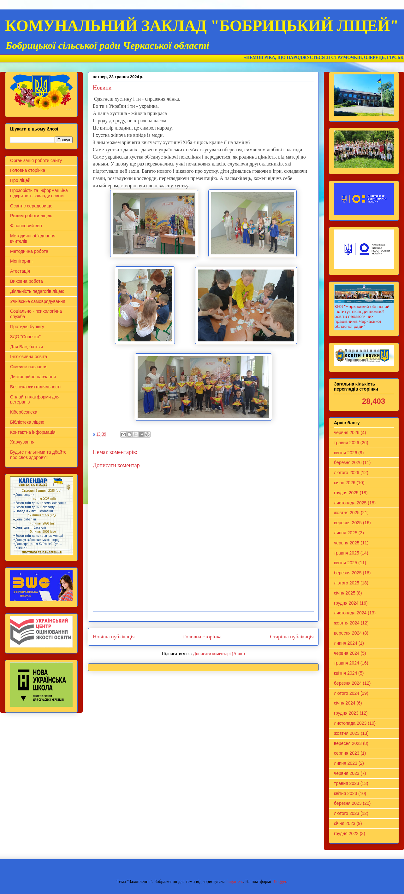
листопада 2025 (350, 502)
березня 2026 (348, 462)
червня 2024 (346, 653)
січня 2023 (344, 823)
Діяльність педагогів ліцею (37, 291)
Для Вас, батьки (26, 346)
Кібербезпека (23, 412)
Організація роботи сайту (36, 160)
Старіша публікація (292, 637)
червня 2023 (346, 773)
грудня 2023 (346, 713)
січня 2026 (344, 482)
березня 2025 (348, 572)
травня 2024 (346, 662)
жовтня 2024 (346, 622)
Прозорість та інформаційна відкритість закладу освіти (39, 193)
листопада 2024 (350, 612)
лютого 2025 (346, 582)
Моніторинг (21, 261)
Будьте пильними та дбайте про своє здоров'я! (38, 455)
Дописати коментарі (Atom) (219, 653)
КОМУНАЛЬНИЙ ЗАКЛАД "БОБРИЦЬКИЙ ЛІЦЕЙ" (202, 25)
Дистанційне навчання (33, 376)
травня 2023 (346, 783)
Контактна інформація (33, 432)
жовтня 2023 (346, 733)
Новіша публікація (114, 637)
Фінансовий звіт (26, 225)
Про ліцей (20, 180)
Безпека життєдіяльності (35, 386)
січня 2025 (344, 592)
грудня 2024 (346, 603)
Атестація (20, 271)
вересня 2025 (348, 522)
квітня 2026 (345, 452)
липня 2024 (345, 643)
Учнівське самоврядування (37, 301)
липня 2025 (345, 532)
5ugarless (234, 881)
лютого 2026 (346, 472)
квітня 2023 (345, 793)
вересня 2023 (348, 743)
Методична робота (29, 251)
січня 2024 (344, 702)
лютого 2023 (346, 813)
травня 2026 (346, 442)
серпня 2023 (346, 753)
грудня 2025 (346, 492)
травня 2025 (346, 552)
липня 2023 (345, 763)
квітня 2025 (345, 562)
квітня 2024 (345, 673)
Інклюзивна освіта (28, 356)
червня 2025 (346, 542)
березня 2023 (348, 803)
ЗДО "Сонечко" (25, 336)
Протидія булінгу (27, 326)
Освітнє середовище (31, 205)
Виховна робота (26, 281)
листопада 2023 (350, 723)
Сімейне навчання (28, 366)
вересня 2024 (348, 633)
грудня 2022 (346, 833)
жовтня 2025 (346, 512)
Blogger (279, 881)
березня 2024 (348, 683)
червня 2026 (346, 432)
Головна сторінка (202, 637)
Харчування (22, 441)
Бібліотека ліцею (27, 422)
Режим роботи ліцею (31, 215)
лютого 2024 (346, 693)
